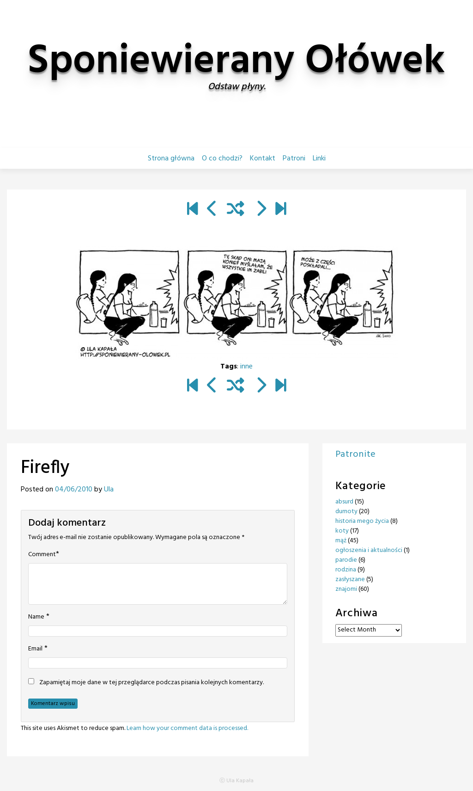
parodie (346, 560)
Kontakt (262, 159)
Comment (42, 554)
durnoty (346, 511)
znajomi (346, 589)
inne (246, 367)
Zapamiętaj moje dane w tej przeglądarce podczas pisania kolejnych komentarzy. (151, 682)
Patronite (355, 454)
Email (35, 649)
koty (342, 531)
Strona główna (171, 159)
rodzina (345, 569)
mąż (340, 540)
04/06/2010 (73, 490)
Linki (319, 159)
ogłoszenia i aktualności (368, 550)
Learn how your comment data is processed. (187, 728)
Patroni (294, 159)
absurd (344, 502)
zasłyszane (350, 579)
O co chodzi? (222, 159)
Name (36, 617)
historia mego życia (362, 521)
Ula (109, 490)
